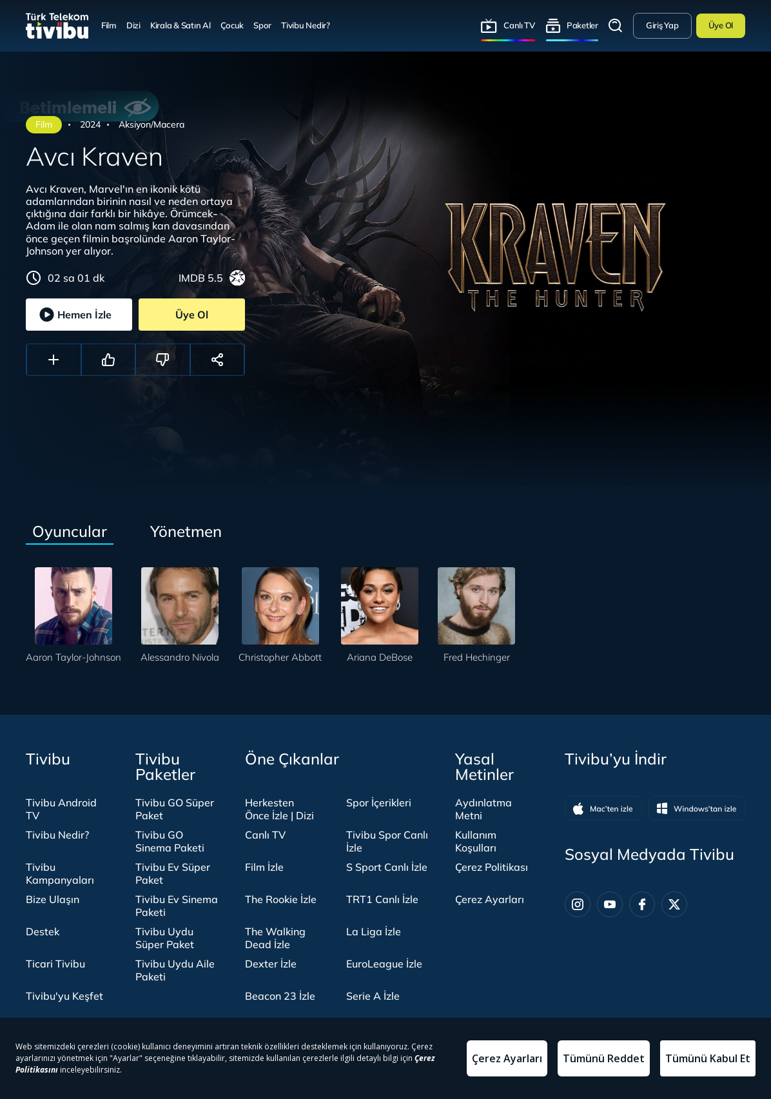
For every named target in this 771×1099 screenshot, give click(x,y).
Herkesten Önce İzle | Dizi (279, 809)
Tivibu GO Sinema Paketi (169, 841)
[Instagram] (577, 904)
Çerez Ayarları (489, 899)
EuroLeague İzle (384, 963)
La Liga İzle (373, 931)
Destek (42, 931)
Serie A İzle (373, 995)
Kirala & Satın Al (180, 25)
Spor (262, 25)
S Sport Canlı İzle (386, 867)
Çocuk (232, 25)
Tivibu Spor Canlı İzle (387, 841)
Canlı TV (519, 25)
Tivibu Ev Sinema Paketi (176, 906)
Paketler (582, 25)
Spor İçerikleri (378, 802)
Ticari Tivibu (55, 963)
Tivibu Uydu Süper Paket (164, 938)
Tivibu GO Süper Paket (174, 809)
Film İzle (264, 867)
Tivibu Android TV (61, 809)
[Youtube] (610, 904)
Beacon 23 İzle (280, 995)
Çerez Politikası (491, 867)
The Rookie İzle (281, 899)
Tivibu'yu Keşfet (64, 995)
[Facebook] (642, 904)
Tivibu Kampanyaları (60, 873)
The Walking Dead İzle (275, 938)
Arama (615, 26)
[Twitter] (674, 904)
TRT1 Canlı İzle (382, 899)
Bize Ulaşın (52, 899)
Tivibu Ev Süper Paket (172, 873)
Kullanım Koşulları (475, 841)
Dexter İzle (271, 963)
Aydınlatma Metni (483, 809)
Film (109, 25)
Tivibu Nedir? (305, 25)
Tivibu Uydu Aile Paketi (175, 970)
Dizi (133, 25)
